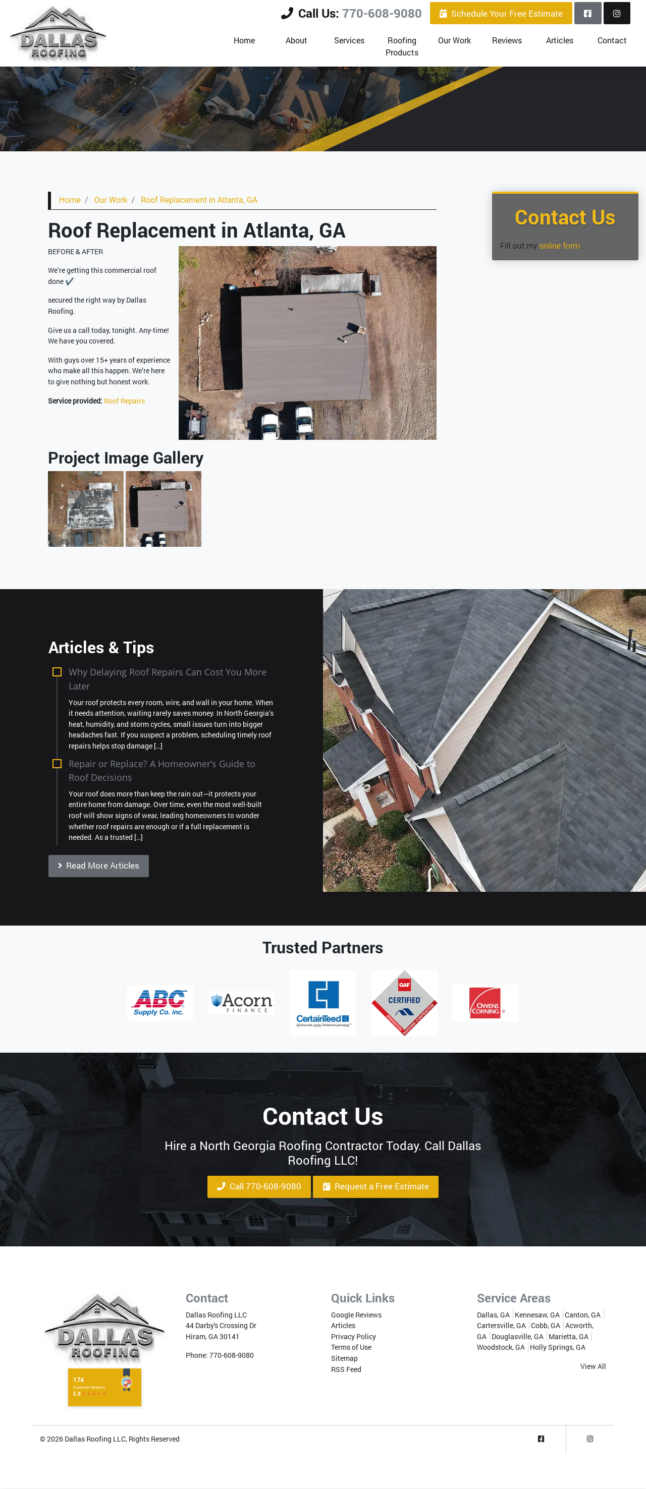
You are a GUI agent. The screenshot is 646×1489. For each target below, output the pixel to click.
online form (559, 246)
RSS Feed (346, 1369)
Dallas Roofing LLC (95, 1439)
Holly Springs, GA (557, 1347)
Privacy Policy (353, 1336)
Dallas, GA (493, 1315)
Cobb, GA (545, 1326)
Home (70, 200)
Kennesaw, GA (537, 1315)
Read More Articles (98, 866)
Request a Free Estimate (376, 1186)
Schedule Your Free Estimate (501, 13)
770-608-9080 (382, 13)
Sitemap (344, 1358)
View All (593, 1366)
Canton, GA (583, 1315)
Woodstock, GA (501, 1347)
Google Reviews (356, 1315)
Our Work (111, 200)
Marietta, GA (568, 1336)
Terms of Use (351, 1347)
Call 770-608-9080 (259, 1186)
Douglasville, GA (518, 1336)
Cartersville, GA (501, 1326)
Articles (343, 1326)
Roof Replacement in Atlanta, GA (199, 200)
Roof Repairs (124, 401)
